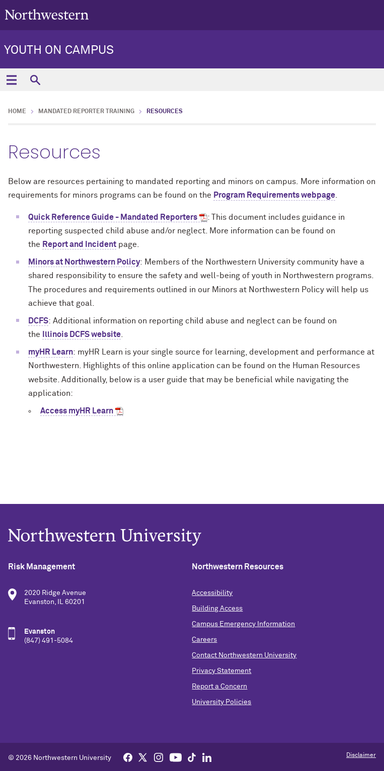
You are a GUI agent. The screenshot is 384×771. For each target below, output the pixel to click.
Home (17, 112)
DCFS (38, 321)
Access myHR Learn (76, 411)
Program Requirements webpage (274, 195)
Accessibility (212, 592)
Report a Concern (219, 686)
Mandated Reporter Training (86, 112)
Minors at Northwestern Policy (84, 262)
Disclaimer (361, 755)
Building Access (217, 608)
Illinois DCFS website (81, 334)
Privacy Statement (221, 670)
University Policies (221, 702)
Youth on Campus (59, 50)
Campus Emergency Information (243, 624)
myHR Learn (50, 352)
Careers (204, 639)
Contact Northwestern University (244, 655)
